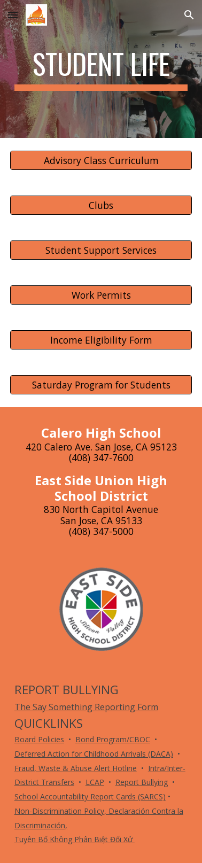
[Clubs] (101, 205)
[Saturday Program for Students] (101, 385)
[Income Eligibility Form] (101, 340)
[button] (13, 14)
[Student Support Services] (101, 250)
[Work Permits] (101, 295)
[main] (101, 69)
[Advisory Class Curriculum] (101, 160)
